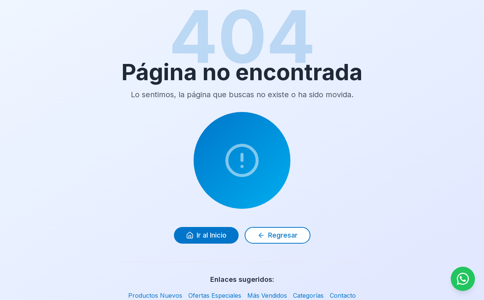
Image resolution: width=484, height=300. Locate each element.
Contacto (343, 295)
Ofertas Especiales (214, 295)
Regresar (278, 235)
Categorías (308, 295)
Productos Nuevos (155, 295)
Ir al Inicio (206, 235)
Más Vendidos (267, 295)
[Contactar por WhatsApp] (463, 279)
